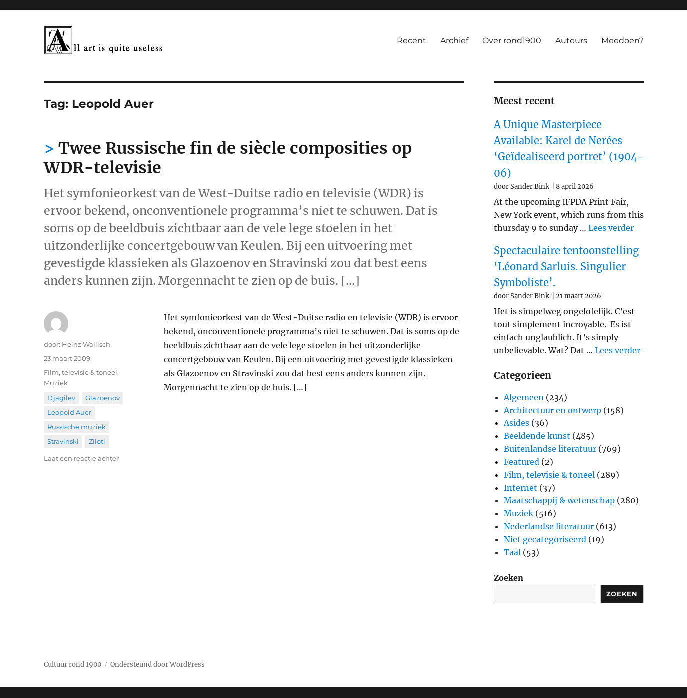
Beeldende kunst (537, 436)
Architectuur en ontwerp (552, 411)
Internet (520, 488)
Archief (454, 41)
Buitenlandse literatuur (550, 449)
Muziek (56, 383)
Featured (521, 462)
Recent (411, 41)
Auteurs (571, 41)
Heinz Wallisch (86, 344)
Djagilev (61, 398)
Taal (512, 553)
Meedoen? (622, 41)
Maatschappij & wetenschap (559, 501)
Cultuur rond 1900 (72, 664)
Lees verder (611, 228)
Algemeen (524, 397)
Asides (516, 423)
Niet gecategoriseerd (545, 539)
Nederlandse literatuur (549, 527)
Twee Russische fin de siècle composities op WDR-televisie (228, 158)
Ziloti (97, 442)
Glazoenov (102, 398)
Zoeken (508, 578)
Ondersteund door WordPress (157, 664)
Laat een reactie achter (81, 458)
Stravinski (63, 442)
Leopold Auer (69, 412)
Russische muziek (76, 427)
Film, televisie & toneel (80, 372)
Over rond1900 (511, 41)
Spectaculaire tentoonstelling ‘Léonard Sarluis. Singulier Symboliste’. (566, 267)
